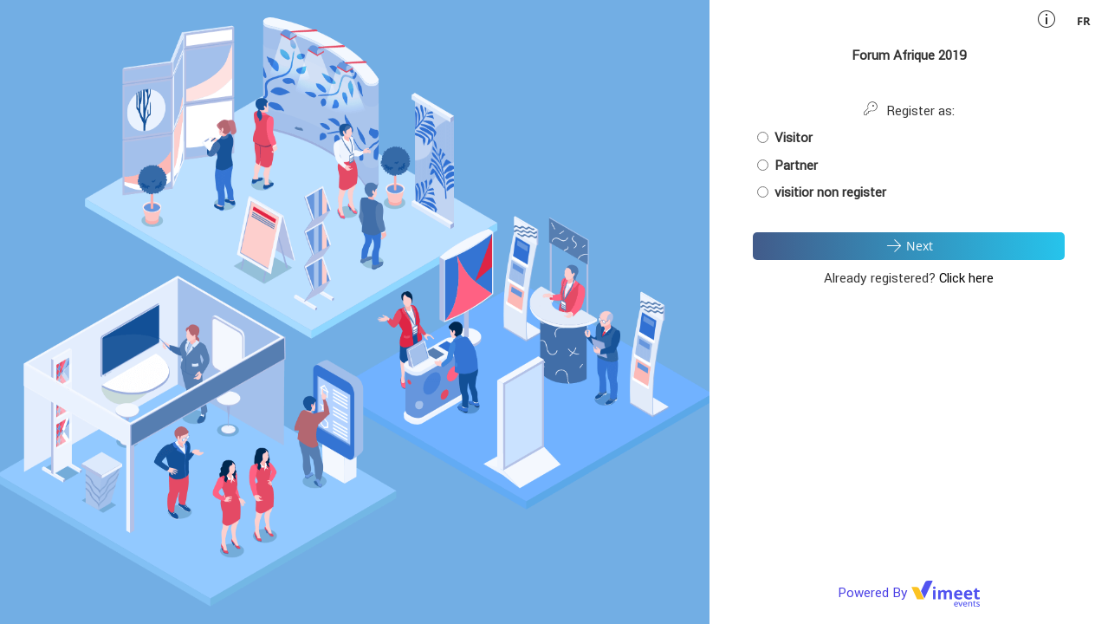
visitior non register (821, 192)
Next (908, 245)
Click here (966, 278)
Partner (787, 165)
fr (1084, 21)
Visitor (785, 137)
